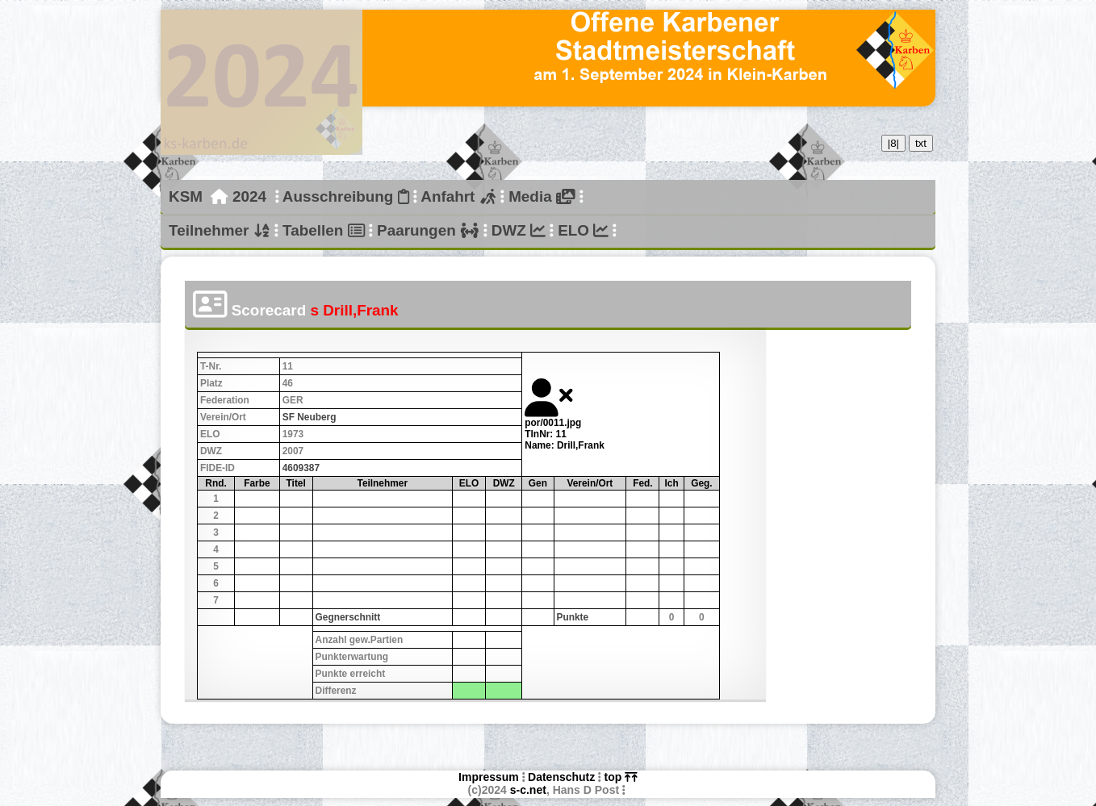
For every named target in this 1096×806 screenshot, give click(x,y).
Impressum (488, 777)
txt (921, 143)
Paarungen (428, 230)
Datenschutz (561, 777)
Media (541, 196)
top (621, 777)
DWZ (519, 230)
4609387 (301, 468)
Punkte (573, 617)
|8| (893, 143)
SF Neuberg (309, 417)
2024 (249, 196)
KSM (186, 196)
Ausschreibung (345, 196)
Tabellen (323, 230)
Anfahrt (458, 196)
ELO (583, 230)
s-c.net (528, 789)
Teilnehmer (219, 230)
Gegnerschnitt (348, 617)
